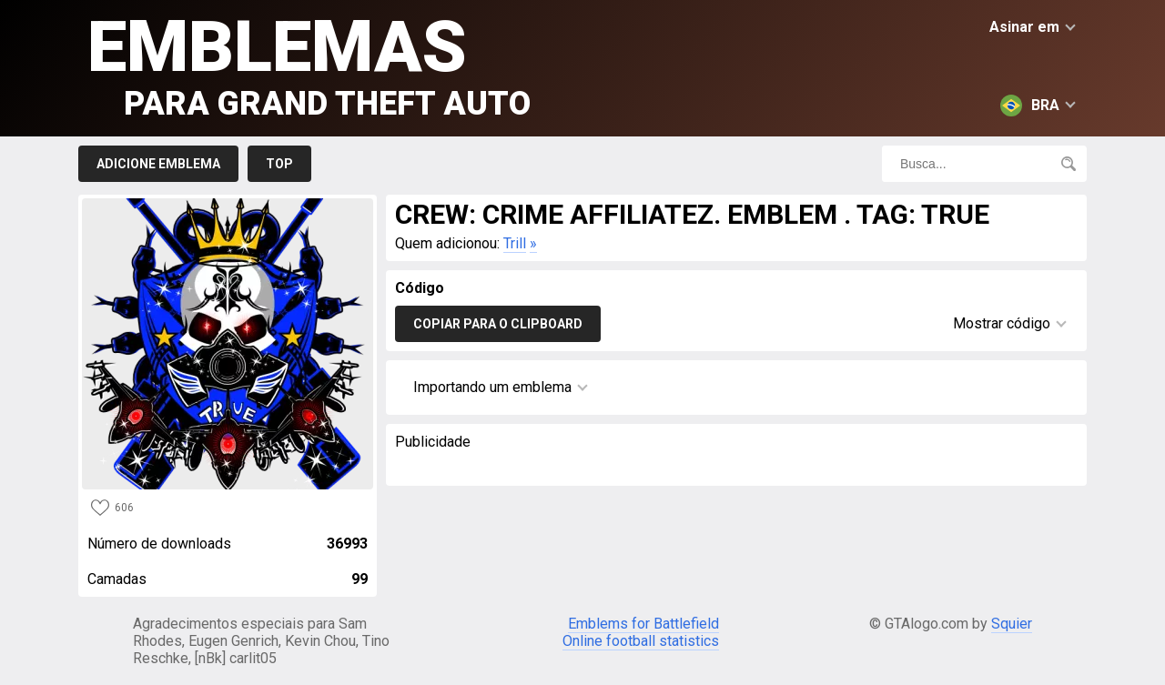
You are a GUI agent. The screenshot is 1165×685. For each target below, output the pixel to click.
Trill (514, 243)
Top (279, 163)
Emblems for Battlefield (643, 623)
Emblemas (309, 64)
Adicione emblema (158, 163)
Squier (1011, 623)
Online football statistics (640, 641)
